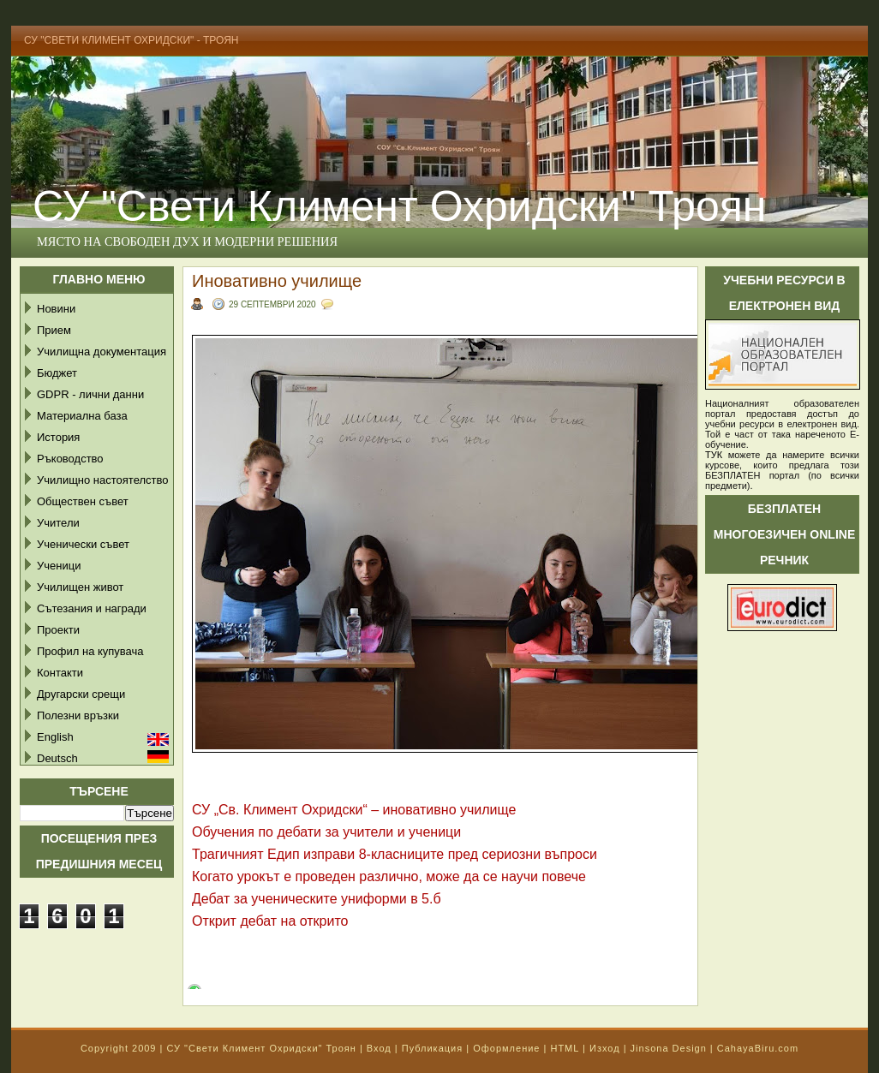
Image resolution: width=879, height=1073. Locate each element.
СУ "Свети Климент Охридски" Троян (399, 206)
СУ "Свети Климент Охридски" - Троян (131, 40)
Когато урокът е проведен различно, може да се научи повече (389, 876)
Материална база (82, 415)
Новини (56, 308)
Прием (54, 330)
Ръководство (70, 458)
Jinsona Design (669, 1048)
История (58, 437)
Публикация (432, 1048)
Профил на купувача (90, 651)
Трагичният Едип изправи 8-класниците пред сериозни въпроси (394, 854)
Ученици (59, 565)
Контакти (60, 672)
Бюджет (57, 373)
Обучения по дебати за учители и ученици (326, 832)
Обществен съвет (83, 501)
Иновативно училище (277, 280)
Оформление (506, 1048)
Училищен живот (80, 587)
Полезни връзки (78, 715)
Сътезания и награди (91, 608)
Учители (58, 522)
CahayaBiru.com (757, 1048)
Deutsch (57, 758)
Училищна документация (101, 351)
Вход (379, 1048)
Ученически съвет (83, 544)
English (55, 736)
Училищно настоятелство (102, 480)
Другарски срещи (81, 694)
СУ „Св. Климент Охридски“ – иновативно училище (354, 809)
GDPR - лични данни (90, 394)
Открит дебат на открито (270, 921)
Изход (604, 1048)
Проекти (58, 629)
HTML (564, 1048)
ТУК (713, 455)
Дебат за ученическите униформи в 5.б (316, 898)
